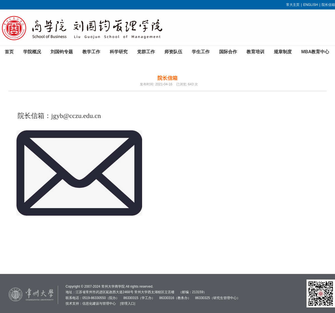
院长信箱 (328, 5)
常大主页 (293, 5)
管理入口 (127, 303)
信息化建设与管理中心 (99, 303)
